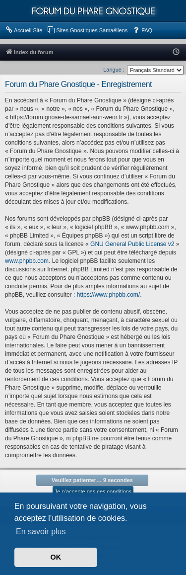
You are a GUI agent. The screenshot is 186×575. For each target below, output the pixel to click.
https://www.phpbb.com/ (108, 294)
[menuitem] (23, 30)
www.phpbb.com (27, 260)
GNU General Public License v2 (132, 244)
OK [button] (56, 557)
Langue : (113, 70)
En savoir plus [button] (41, 531)
